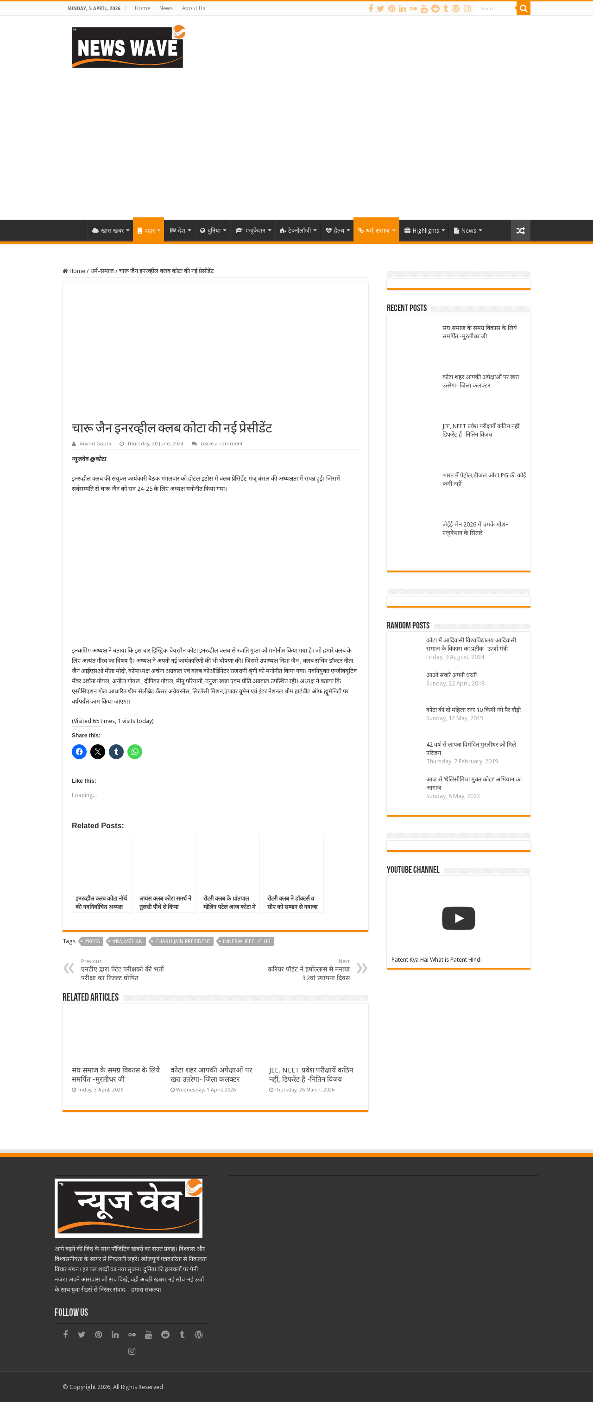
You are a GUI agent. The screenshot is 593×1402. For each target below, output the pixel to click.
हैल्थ (335, 230)
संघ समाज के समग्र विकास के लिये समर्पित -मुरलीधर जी (479, 332)
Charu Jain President (182, 942)
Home (142, 8)
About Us (193, 8)
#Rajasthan (128, 942)
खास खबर (108, 230)
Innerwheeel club (247, 942)
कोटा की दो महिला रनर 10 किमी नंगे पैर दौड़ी (473, 709)
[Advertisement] (296, 141)
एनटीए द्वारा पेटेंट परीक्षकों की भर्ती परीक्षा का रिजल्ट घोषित (128, 970)
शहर (146, 230)
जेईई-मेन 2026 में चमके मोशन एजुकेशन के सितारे (475, 528)
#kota (92, 942)
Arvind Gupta (95, 444)
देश (177, 230)
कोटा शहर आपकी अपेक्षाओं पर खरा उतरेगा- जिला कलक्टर (480, 381)
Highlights (421, 230)
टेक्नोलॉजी (295, 230)
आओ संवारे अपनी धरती (451, 675)
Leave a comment (222, 444)
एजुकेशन (250, 230)
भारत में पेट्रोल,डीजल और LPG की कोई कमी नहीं (484, 479)
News (166, 8)
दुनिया (210, 230)
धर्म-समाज (374, 230)
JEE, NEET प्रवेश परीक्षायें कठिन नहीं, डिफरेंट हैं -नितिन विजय (481, 430)
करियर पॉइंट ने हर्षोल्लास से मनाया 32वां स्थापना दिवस (302, 970)
